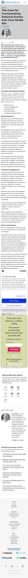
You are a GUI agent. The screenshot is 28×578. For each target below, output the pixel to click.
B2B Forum (14, 517)
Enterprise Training (14, 515)
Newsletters (14, 507)
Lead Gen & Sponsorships (14, 524)
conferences (16, 94)
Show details (20, 296)
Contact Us (14, 535)
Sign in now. (18, 352)
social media (5, 160)
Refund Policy (14, 538)
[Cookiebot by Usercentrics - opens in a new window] (20, 271)
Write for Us (14, 527)
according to (9, 55)
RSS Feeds (14, 505)
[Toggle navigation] (25, 2)
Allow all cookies (14, 300)
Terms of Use (14, 540)
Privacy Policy (14, 542)
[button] (8, 364)
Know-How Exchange (14, 537)
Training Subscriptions (14, 514)
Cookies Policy (14, 543)
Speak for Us (14, 528)
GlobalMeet (19, 417)
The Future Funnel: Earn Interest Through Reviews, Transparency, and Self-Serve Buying (14, 488)
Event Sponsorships (14, 525)
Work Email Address (9, 342)
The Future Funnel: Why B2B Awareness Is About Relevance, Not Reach (13, 467)
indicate (11, 86)
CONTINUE (14, 349)
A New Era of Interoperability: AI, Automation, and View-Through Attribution (12, 475)
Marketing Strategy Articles (12, 447)
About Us (14, 503)
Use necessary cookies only (13, 305)
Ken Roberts (6, 26)
